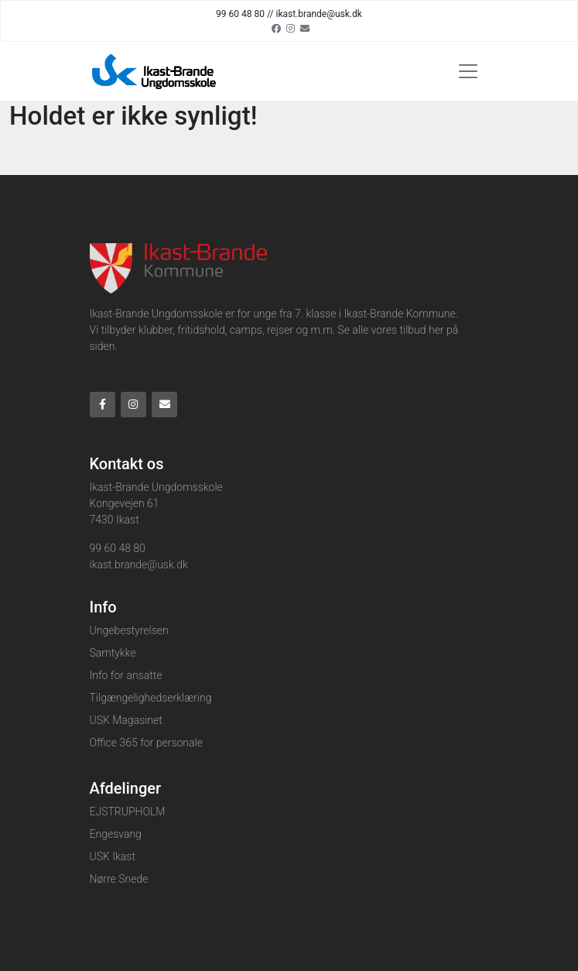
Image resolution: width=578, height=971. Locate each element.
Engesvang (116, 834)
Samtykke (113, 653)
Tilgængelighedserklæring (151, 697)
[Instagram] (290, 27)
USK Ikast (112, 856)
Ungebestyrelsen (129, 630)
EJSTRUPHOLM (128, 811)
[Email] (305, 27)
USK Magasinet (126, 720)
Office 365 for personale (146, 742)
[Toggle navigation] (468, 71)
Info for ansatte (126, 675)
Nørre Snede (119, 879)
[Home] (155, 71)
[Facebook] (276, 27)
